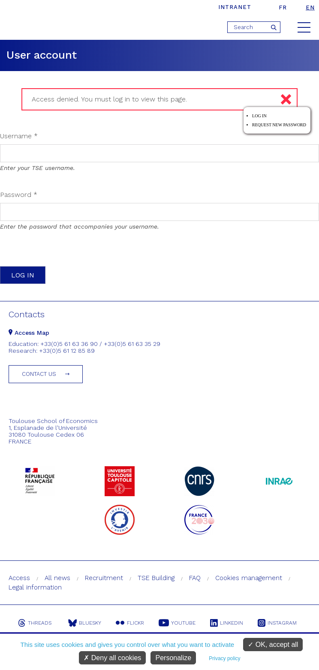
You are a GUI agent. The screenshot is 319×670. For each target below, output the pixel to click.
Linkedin (226, 623)
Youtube (177, 623)
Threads (34, 623)
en (310, 7)
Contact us (39, 374)
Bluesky (84, 623)
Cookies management (248, 578)
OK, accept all (273, 644)
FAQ (195, 578)
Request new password (279, 124)
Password (18, 195)
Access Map (29, 332)
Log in (259, 115)
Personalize (173, 657)
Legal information (35, 587)
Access (19, 578)
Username (19, 136)
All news (57, 578)
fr (283, 7)
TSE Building (156, 578)
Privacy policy (224, 658)
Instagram (277, 623)
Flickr (130, 623)
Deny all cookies (112, 657)
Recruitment (104, 578)
